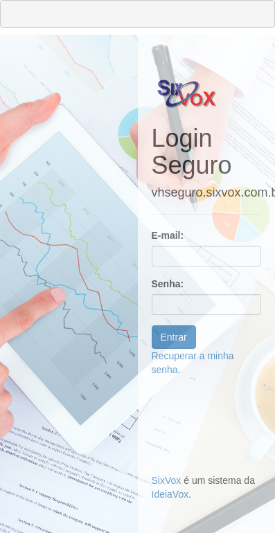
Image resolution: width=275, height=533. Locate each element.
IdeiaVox (170, 494)
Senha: (168, 283)
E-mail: (168, 235)
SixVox (166, 480)
